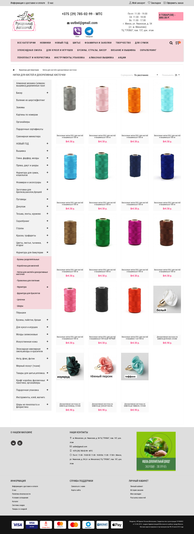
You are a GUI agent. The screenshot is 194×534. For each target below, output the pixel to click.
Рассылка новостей (138, 498)
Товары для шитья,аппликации (32, 373)
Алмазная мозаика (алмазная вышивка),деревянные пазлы (31, 84)
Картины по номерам (27, 114)
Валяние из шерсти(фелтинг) (31, 100)
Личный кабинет (136, 486)
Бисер (19, 92)
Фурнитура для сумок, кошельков (27, 174)
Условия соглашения (20, 498)
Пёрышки (21, 312)
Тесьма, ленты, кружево (28, 213)
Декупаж (20, 206)
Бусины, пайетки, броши (28, 319)
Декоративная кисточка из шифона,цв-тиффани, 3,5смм (135, 405)
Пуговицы (21, 199)
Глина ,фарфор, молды (27, 158)
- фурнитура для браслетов (28, 293)
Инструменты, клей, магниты (31, 397)
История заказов (136, 490)
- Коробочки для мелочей (27, 266)
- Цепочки (20, 299)
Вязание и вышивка (123, 50)
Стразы (20, 228)
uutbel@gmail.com (84, 23)
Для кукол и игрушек (59, 50)
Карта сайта (76, 490)
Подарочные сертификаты (29, 129)
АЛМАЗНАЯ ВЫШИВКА (101, 57)
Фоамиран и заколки (98, 42)
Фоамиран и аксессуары (28, 182)
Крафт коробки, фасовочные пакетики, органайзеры (30, 381)
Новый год (62, 42)
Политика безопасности (21, 494)
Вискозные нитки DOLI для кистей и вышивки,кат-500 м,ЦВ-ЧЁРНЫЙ (102, 338)
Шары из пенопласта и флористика (27, 405)
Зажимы (20, 107)
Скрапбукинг (148, 50)
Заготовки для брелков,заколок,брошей (29, 190)
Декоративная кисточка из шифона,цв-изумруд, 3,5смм (69, 405)
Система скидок (18, 505)
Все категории (26, 42)
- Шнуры (19, 306)
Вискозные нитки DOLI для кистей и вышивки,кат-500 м (70, 136)
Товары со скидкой (19, 509)
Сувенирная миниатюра (28, 136)
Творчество (123, 42)
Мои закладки (135, 494)
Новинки (45, 42)
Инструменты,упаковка (69, 57)
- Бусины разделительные (27, 259)
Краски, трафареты (26, 235)
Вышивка (21, 150)
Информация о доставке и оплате (28, 3)
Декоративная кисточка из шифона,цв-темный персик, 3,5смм (102, 406)
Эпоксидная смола (29, 50)
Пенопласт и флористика (33, 57)
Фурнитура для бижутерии (29, 252)
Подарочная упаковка (27, 390)
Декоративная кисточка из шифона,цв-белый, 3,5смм (167, 338)
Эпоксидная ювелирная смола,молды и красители (29, 350)
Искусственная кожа (26, 341)
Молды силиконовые (27, 334)
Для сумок (142, 42)
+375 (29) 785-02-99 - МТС (82, 14)
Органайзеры (23, 121)
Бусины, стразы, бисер (92, 50)
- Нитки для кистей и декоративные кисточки (32, 273)
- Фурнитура (21, 287)
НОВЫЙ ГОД (22, 143)
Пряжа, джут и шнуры (27, 165)
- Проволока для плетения (27, 280)
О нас (50, 3)
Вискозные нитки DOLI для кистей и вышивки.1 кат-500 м (135, 338)
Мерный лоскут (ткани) (28, 365)
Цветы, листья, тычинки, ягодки (28, 244)
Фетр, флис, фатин (25, 358)
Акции (122, 57)
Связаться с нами (78, 486)
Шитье (77, 42)
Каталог (15, 501)
